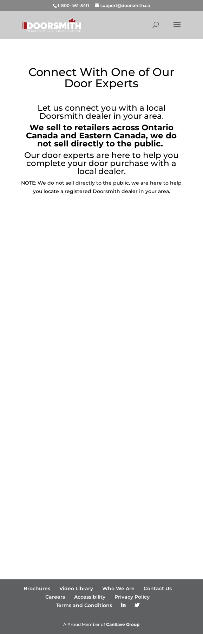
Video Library (76, 588)
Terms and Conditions (84, 605)
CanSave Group (122, 624)
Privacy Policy (132, 597)
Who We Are (118, 588)
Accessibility (89, 597)
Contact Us (158, 588)
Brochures (37, 588)
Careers (55, 597)
